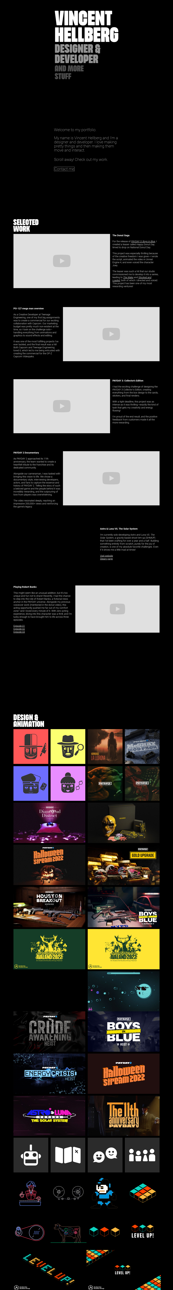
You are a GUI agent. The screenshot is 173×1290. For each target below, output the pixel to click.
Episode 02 (19, 628)
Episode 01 (19, 625)
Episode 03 (19, 631)
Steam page (106, 558)
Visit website (106, 555)
